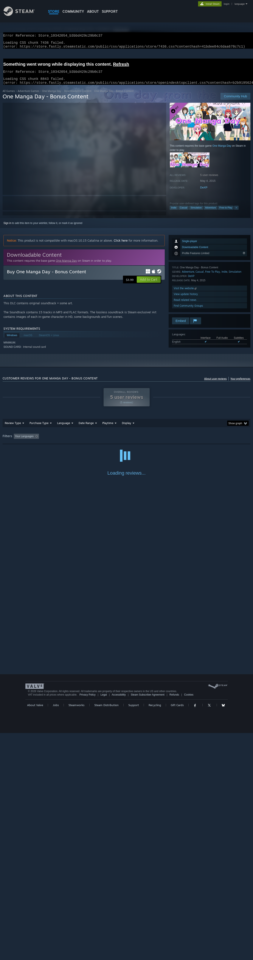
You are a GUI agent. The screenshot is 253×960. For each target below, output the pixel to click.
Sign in (7, 228)
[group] (127, 442)
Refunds (174, 921)
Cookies (188, 921)
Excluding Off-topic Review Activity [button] (67, 441)
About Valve (35, 932)
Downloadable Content (77, 96)
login (226, 3)
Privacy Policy (87, 921)
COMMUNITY (73, 11)
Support (133, 932)
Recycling (155, 932)
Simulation (196, 212)
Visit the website (185, 293)
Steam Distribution (106, 932)
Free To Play (212, 276)
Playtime (107, 428)
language (239, 3)
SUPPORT (110, 11)
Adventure (210, 212)
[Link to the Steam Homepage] (22, 15)
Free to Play (225, 212)
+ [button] (236, 212)
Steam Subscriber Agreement (148, 921)
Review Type (13, 428)
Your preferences (240, 383)
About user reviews (215, 383)
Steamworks (76, 932)
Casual (183, 212)
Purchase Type (38, 428)
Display (126, 428)
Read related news (185, 305)
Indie (173, 212)
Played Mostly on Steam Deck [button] (132, 441)
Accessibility (119, 921)
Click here (121, 245)
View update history (186, 299)
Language (63, 428)
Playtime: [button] (101, 441)
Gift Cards (177, 932)
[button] (149, 284)
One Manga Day (51, 96)
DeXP (204, 192)
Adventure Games (28, 96)
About (93, 11)
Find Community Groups (188, 310)
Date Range (86, 428)
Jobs (56, 932)
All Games (9, 96)
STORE (53, 11)
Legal (104, 921)
